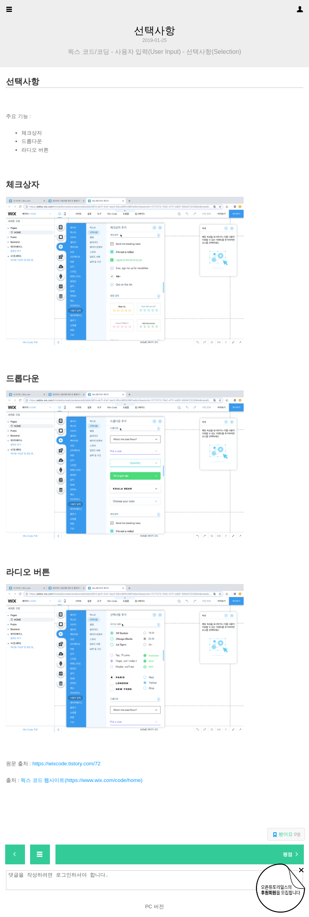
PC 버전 (154, 906)
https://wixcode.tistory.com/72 (66, 764)
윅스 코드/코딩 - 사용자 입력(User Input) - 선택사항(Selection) (154, 52)
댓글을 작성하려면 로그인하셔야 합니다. (156, 880)
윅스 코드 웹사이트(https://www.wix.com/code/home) (82, 780)
